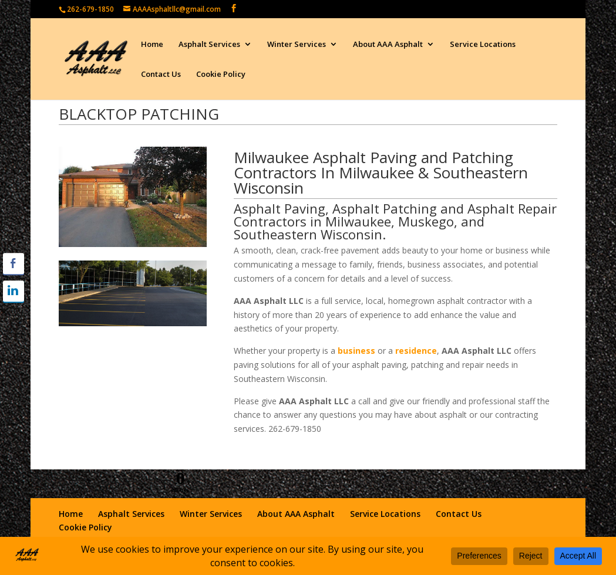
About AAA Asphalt (388, 44)
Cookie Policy (220, 74)
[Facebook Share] (13, 263)
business (356, 350)
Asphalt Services (209, 44)
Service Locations (483, 44)
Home (152, 44)
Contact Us (161, 74)
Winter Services (296, 44)
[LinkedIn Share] (13, 291)
